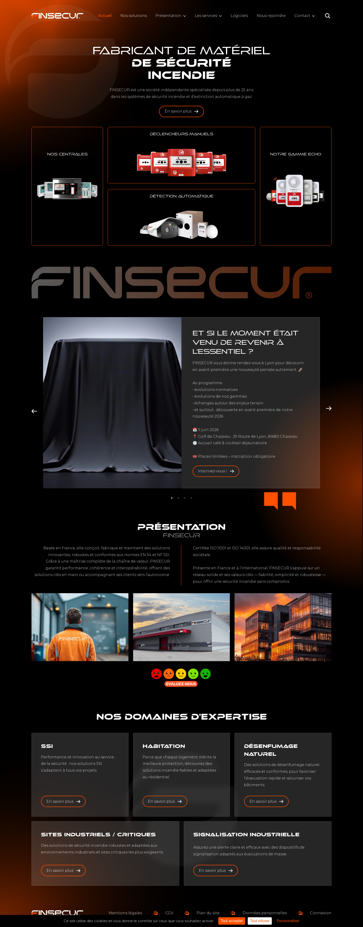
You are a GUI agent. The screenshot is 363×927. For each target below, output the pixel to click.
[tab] (171, 498)
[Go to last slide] (34, 411)
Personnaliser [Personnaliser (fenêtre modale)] (288, 921)
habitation (164, 746)
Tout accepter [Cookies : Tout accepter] (232, 921)
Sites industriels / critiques (98, 834)
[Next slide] (329, 408)
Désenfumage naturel (271, 750)
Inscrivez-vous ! (216, 471)
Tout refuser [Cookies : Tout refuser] (259, 921)
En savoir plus (181, 111)
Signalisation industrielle (246, 834)
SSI (47, 746)
